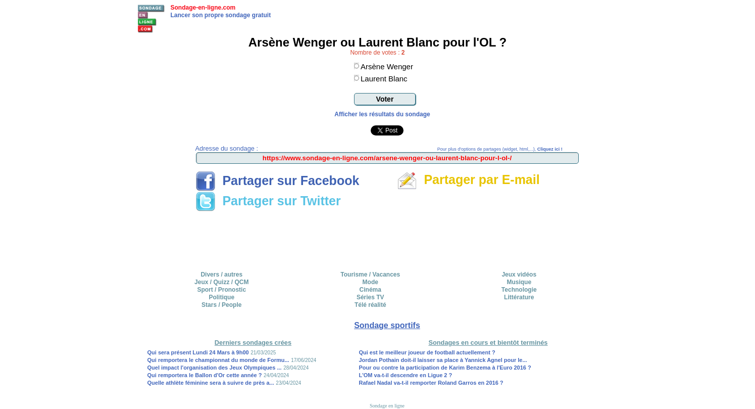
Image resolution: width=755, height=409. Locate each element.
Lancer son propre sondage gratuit (221, 15)
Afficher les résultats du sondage (382, 114)
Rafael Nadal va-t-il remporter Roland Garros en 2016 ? (431, 383)
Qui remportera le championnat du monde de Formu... (218, 360)
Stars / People (221, 304)
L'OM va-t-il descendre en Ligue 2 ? (405, 375)
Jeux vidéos (518, 274)
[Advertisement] (387, 237)
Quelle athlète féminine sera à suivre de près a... (210, 383)
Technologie (519, 289)
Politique (221, 297)
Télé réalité (370, 304)
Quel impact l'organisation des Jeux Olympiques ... (214, 368)
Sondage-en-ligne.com (203, 7)
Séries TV (370, 297)
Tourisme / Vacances (370, 274)
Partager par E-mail (468, 179)
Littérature (519, 297)
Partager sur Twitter (268, 201)
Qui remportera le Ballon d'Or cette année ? (204, 375)
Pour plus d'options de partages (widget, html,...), (500, 149)
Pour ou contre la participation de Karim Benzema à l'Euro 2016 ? (445, 368)
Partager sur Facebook (277, 180)
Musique (519, 282)
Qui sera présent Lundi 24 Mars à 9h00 (198, 352)
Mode (370, 282)
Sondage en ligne (387, 405)
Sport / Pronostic (221, 289)
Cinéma (370, 289)
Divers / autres (221, 274)
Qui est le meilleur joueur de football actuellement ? (427, 352)
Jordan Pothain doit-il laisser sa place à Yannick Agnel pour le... (443, 360)
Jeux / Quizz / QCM (221, 282)
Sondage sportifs (387, 325)
